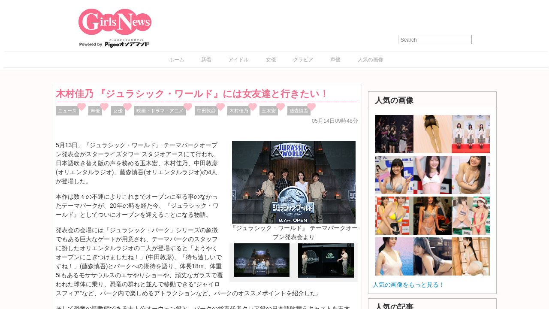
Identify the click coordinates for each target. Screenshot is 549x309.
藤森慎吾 (299, 110)
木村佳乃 (238, 110)
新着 (206, 60)
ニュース (67, 110)
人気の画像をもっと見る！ (409, 284)
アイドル (238, 60)
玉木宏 (269, 110)
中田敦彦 (206, 110)
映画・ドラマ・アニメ (160, 110)
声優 (335, 60)
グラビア (303, 60)
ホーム (176, 60)
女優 (271, 60)
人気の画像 (370, 60)
